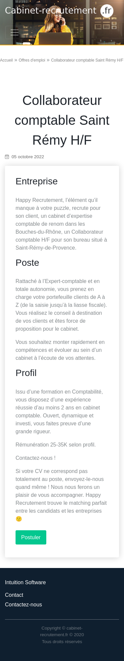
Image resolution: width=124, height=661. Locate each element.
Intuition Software (25, 582)
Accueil (6, 60)
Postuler (31, 537)
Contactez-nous (23, 604)
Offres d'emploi (32, 60)
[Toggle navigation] (14, 32)
